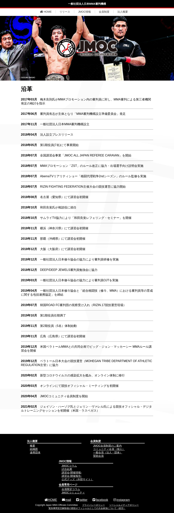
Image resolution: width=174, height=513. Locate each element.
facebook (100, 499)
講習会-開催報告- (72, 475)
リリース (65, 11)
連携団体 (35, 452)
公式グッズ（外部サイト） (77, 479)
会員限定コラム (71, 489)
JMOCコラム (69, 465)
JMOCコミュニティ (73, 492)
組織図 (34, 449)
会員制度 (104, 11)
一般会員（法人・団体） (107, 452)
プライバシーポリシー (93, 505)
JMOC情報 (84, 11)
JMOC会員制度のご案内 (107, 445)
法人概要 (122, 11)
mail (66, 499)
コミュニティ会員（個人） (109, 449)
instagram (121, 499)
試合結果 (67, 469)
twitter (81, 499)
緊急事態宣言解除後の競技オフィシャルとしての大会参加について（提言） (87, 508)
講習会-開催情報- (72, 472)
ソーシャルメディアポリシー (124, 505)
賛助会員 (98, 455)
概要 (32, 445)
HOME (46, 11)
